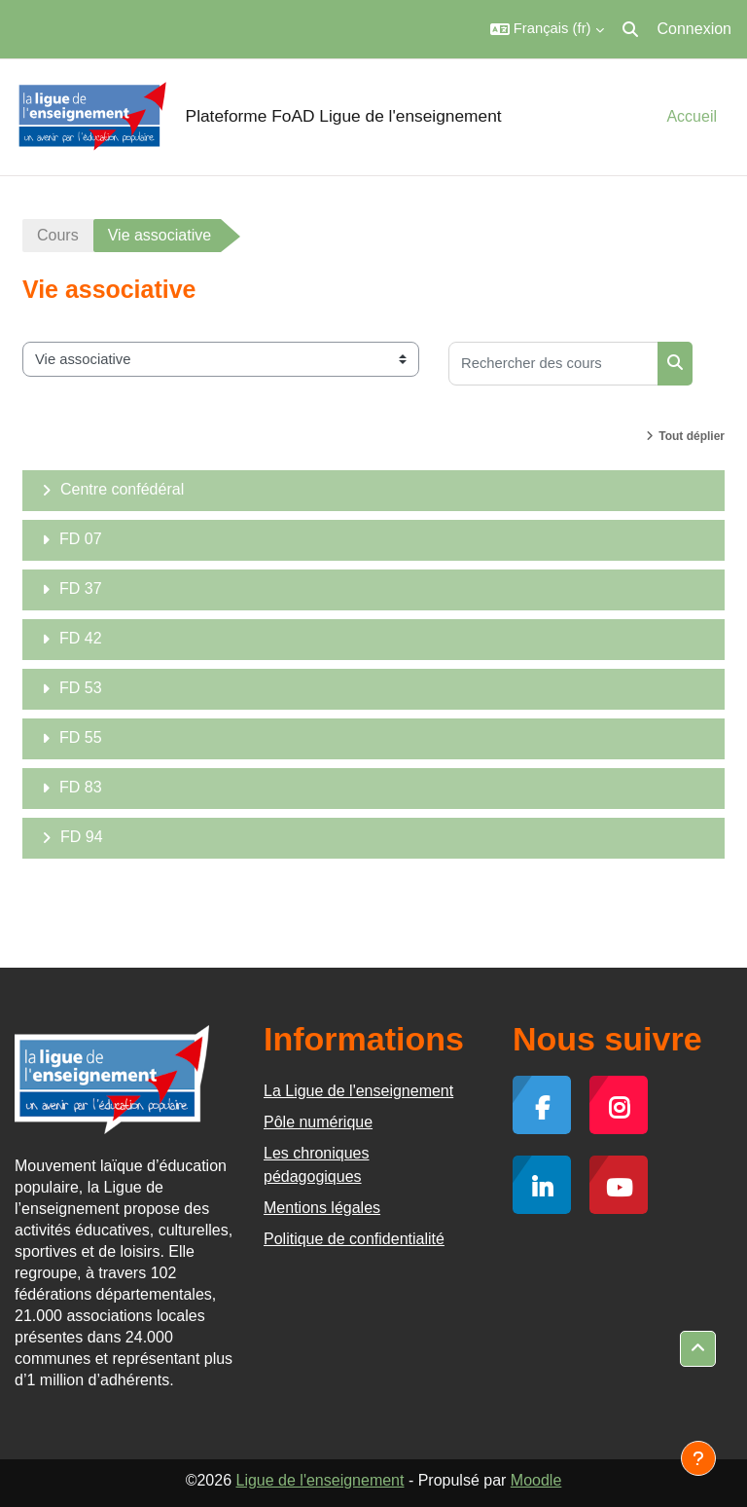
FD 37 (80, 588)
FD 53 (80, 688)
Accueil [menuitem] (691, 116)
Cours (58, 235)
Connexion (695, 28)
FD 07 (80, 539)
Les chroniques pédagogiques (317, 1165)
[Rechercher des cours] (553, 364)
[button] (547, 29)
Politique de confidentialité (354, 1239)
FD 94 (81, 836)
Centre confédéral (122, 489)
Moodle (536, 1480)
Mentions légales (322, 1207)
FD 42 (80, 638)
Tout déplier (691, 436)
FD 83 (80, 787)
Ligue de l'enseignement (319, 1480)
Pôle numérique (318, 1122)
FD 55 (80, 737)
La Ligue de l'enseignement (358, 1091)
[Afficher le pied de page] (698, 1458)
